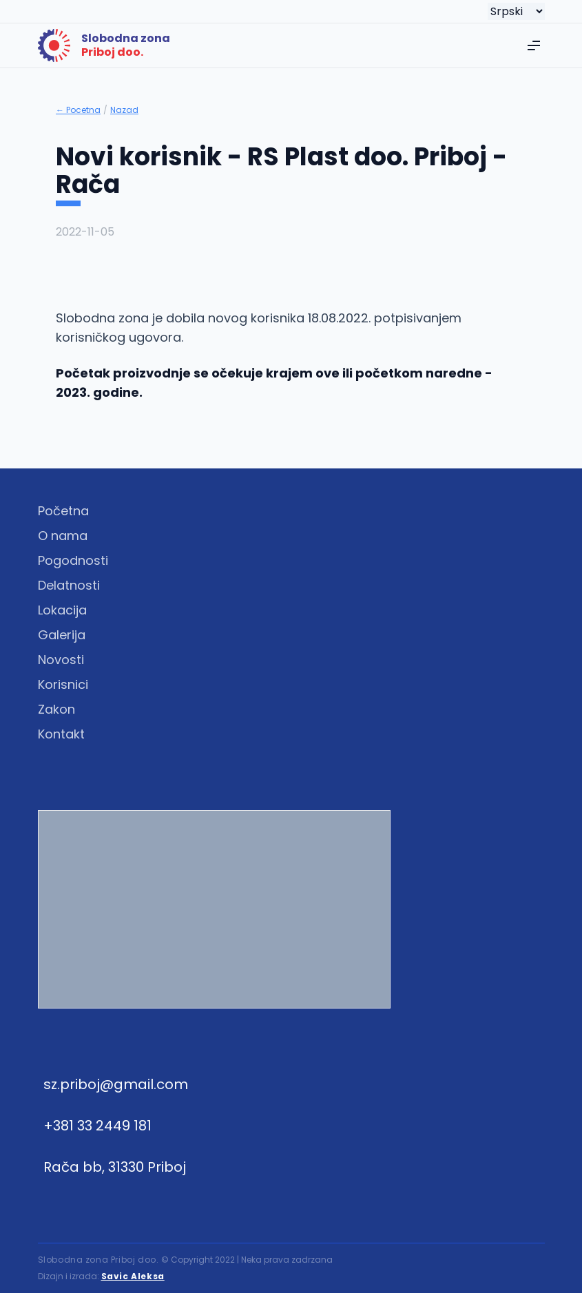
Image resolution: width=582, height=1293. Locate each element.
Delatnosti (69, 585)
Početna (63, 510)
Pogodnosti (73, 560)
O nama (62, 535)
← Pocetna (78, 110)
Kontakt (61, 734)
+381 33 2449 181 (97, 1125)
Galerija (61, 634)
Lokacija (62, 610)
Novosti (61, 659)
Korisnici (63, 684)
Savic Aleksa (133, 1276)
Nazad (124, 110)
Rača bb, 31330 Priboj (114, 1167)
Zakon (56, 709)
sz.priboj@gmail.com (115, 1084)
